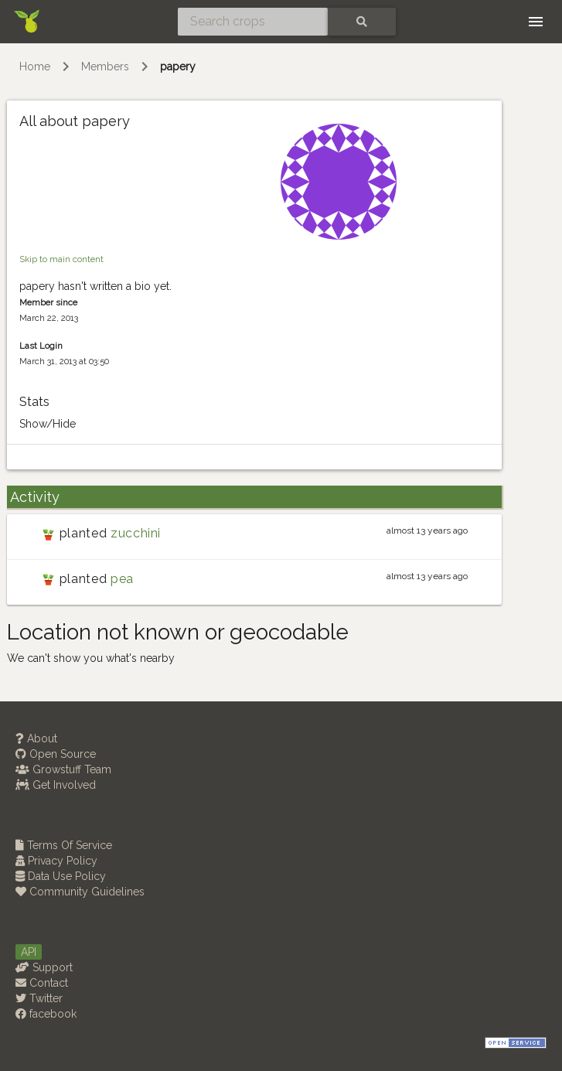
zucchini (136, 533)
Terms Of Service (63, 845)
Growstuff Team (63, 769)
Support (44, 967)
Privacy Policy (56, 860)
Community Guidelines (80, 891)
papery (178, 66)
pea (122, 578)
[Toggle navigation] (536, 22)
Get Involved (55, 785)
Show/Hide (47, 424)
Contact (41, 983)
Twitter (39, 998)
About (36, 738)
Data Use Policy (60, 876)
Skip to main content (61, 259)
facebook (46, 1014)
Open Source (55, 754)
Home (34, 66)
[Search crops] (253, 22)
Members (105, 66)
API (28, 952)
